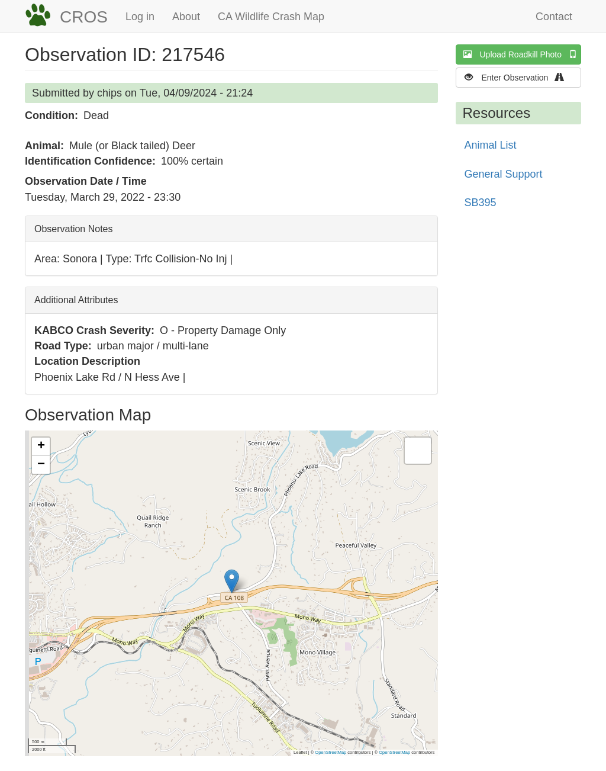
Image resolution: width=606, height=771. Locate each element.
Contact (554, 17)
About (186, 17)
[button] (231, 581)
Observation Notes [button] (73, 229)
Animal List (491, 145)
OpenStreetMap (330, 752)
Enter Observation (518, 77)
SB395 (481, 202)
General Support (504, 174)
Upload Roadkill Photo (522, 54)
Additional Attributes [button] (76, 300)
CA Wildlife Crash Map (271, 17)
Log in (139, 17)
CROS (84, 17)
